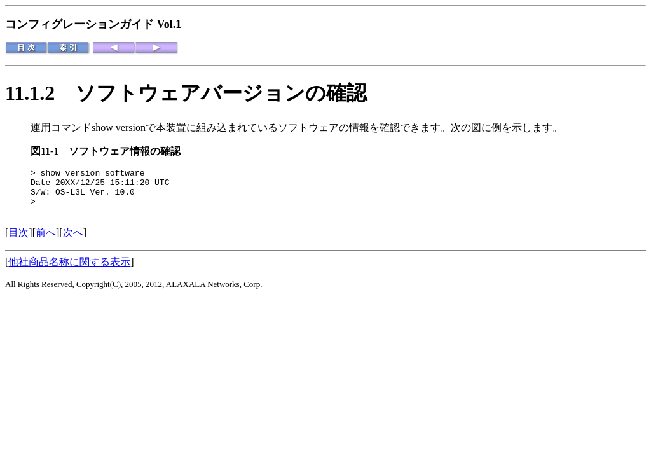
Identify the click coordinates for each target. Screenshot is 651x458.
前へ (46, 242)
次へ (73, 242)
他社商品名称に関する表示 (69, 271)
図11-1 (50, 151)
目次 (18, 242)
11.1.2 (40, 92)
